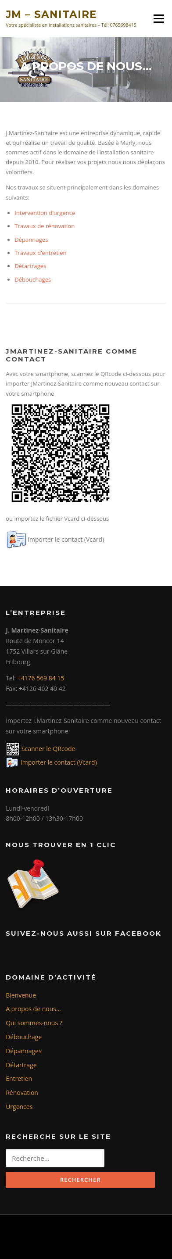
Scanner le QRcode (47, 748)
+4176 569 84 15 (41, 678)
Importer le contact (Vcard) (66, 539)
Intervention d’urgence (44, 213)
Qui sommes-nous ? (34, 1023)
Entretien (19, 1078)
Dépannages (31, 239)
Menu (158, 18)
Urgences (19, 1106)
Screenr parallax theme (62, 1245)
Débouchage (24, 1037)
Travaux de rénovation (44, 226)
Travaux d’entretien (40, 253)
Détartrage (21, 1065)
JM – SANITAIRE (51, 14)
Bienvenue (21, 995)
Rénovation (22, 1092)
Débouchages (32, 279)
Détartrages (30, 266)
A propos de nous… (33, 1009)
